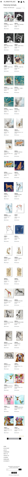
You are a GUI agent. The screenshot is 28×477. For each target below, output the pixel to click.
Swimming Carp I (7, 215)
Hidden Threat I (7, 258)
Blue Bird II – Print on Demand (21, 88)
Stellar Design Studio (18, 132)
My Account (6, 448)
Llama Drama (7, 407)
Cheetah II (17, 173)
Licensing (6, 457)
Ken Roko (5, 132)
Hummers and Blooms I (20, 407)
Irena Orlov (16, 302)
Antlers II (6, 279)
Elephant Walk (7, 364)
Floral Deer (6, 428)
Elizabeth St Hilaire (17, 366)
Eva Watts (5, 217)
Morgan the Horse (8, 343)
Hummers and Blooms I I (9, 386)
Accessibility (6, 461)
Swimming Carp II (18, 194)
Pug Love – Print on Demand (21, 66)
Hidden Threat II (18, 258)
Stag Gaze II (17, 109)
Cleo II (16, 215)
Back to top (21, 436)
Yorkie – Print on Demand (20, 45)
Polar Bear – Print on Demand (10, 24)
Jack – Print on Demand (9, 45)
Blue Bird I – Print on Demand (10, 109)
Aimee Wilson (6, 302)
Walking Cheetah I (18, 152)
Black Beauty (17, 343)
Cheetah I (6, 194)
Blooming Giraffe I (8, 300)
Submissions (6, 451)
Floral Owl (17, 428)
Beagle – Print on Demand (9, 66)
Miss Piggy (17, 386)
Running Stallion (18, 300)
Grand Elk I (17, 130)
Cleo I (5, 237)
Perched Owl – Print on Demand (11, 88)
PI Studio (5, 25)
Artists (5, 450)
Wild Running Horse (19, 322)
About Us (6, 453)
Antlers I (17, 279)
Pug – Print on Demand (20, 24)
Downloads (6, 459)
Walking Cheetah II (8, 173)
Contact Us (6, 455)
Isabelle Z (16, 153)
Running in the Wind (8, 322)
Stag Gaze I (6, 130)
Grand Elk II (6, 152)
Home (5, 446)
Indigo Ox (17, 237)
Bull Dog (17, 364)
